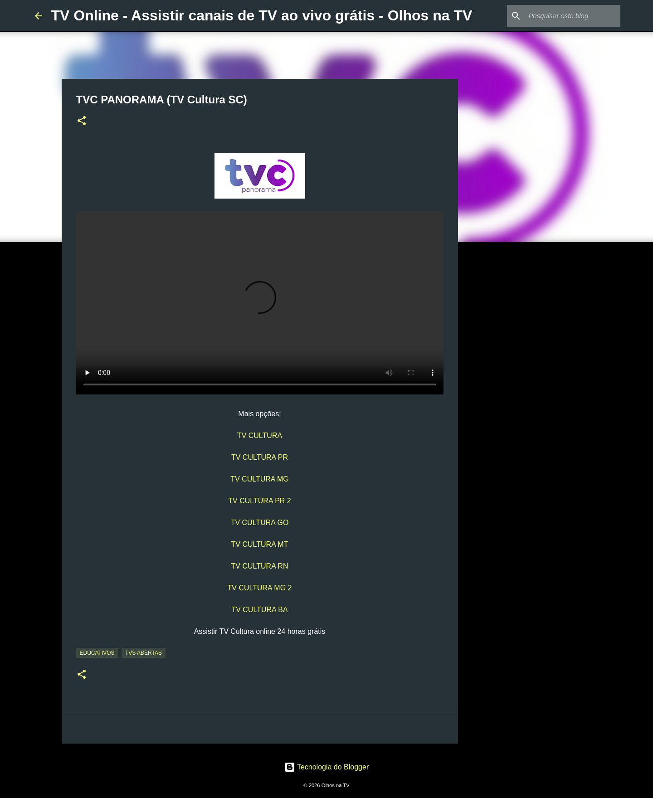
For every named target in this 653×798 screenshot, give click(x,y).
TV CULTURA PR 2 (259, 501)
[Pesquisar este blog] (572, 16)
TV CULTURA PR (259, 457)
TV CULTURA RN (259, 566)
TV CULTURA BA (259, 609)
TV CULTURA (259, 435)
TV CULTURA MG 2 (260, 588)
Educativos (97, 653)
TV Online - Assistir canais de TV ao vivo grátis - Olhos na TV (262, 15)
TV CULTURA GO (260, 522)
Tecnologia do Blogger (326, 767)
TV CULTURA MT (259, 544)
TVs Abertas (143, 653)
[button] (81, 121)
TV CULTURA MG (259, 479)
